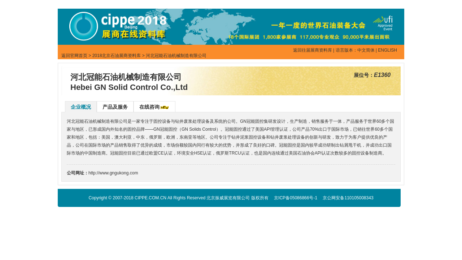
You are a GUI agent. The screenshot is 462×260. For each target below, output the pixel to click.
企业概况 (81, 107)
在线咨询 (149, 107)
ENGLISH (387, 50)
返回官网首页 (74, 55)
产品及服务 (115, 107)
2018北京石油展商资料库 (116, 55)
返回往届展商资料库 (312, 50)
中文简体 (366, 50)
